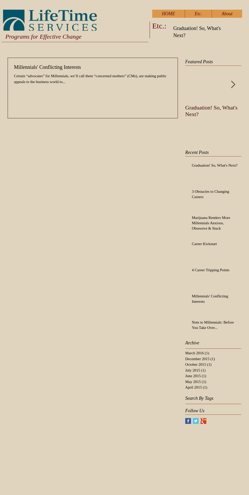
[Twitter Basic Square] (196, 421)
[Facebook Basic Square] (188, 421)
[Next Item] (233, 85)
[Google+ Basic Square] (203, 421)
